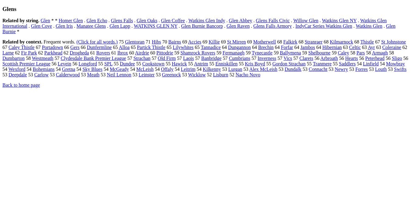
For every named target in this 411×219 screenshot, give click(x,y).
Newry (341, 69)
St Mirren (236, 41)
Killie (214, 41)
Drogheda (79, 52)
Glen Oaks (146, 20)
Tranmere (322, 63)
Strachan (142, 58)
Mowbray (395, 63)
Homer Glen (70, 20)
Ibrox (122, 52)
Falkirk (290, 41)
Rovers (103, 52)
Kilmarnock (341, 41)
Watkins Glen (369, 26)
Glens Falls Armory (272, 26)
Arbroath (329, 58)
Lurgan (235, 69)
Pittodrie (164, 52)
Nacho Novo (248, 74)
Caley (343, 52)
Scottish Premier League (26, 63)
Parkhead (53, 52)
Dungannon (239, 47)
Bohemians (44, 69)
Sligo (397, 58)
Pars (360, 52)
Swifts (400, 69)
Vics (287, 58)
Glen (45, 20)
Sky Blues (92, 69)
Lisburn (220, 74)
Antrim (201, 63)
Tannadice (211, 47)
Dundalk (293, 69)
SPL (108, 63)
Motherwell (264, 41)
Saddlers (347, 63)
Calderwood (68, 74)
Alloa (124, 47)
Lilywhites (183, 47)
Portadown (52, 47)
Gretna (68, 69)
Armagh (380, 52)
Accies (194, 41)
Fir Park (29, 52)
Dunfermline (99, 47)
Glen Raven (238, 26)
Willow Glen (305, 20)
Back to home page (21, 85)
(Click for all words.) (97, 41)
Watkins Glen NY (339, 20)
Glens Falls (122, 20)
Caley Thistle (21, 47)
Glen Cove (41, 26)
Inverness (266, 58)
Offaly (167, 69)
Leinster (146, 74)
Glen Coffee (173, 20)
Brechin (266, 47)
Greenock (171, 74)
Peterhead (374, 58)
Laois (188, 58)
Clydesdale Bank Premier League (93, 58)
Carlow (41, 74)
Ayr (371, 47)
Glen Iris (64, 26)
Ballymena (290, 52)
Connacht (318, 69)
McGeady (119, 69)
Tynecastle (262, 52)
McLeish (145, 69)
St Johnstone (393, 41)
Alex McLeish (263, 69)
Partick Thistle (151, 47)
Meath (93, 74)
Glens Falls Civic (273, 20)
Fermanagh (234, 52)
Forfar (287, 47)
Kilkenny (212, 69)
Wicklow (197, 74)
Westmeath (43, 58)
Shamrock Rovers (197, 52)
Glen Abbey (240, 20)
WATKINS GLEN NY (155, 26)
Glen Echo (97, 20)
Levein (64, 63)
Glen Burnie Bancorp (202, 26)
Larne (8, 52)
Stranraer (314, 41)
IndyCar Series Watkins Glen (324, 26)
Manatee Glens (91, 26)
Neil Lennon (119, 74)
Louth (381, 69)
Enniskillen (226, 63)
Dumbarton (13, 58)
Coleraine (391, 47)
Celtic (355, 47)
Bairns (174, 41)
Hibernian (332, 47)
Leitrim (188, 69)
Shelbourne (319, 52)
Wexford (17, 69)
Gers (75, 47)
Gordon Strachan (289, 63)
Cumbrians (239, 58)
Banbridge (211, 58)
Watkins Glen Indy (206, 20)
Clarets (306, 58)
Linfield (371, 63)
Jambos (307, 47)
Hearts (351, 58)
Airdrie (142, 52)
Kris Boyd (255, 63)
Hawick (179, 63)
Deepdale (18, 74)
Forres (361, 69)
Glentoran (134, 41)
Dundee (127, 63)
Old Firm (167, 58)
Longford (88, 63)
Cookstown (153, 63)
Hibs (156, 41)
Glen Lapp (119, 26)
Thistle (367, 41)
